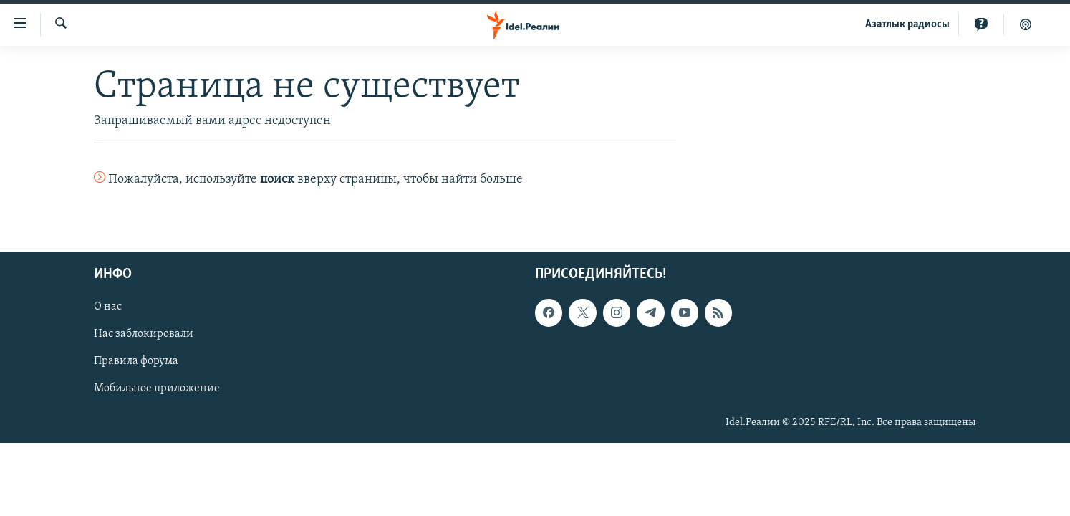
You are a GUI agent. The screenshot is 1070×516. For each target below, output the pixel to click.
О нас (108, 307)
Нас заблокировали (143, 334)
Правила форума (136, 362)
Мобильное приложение (157, 389)
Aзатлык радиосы (907, 24)
